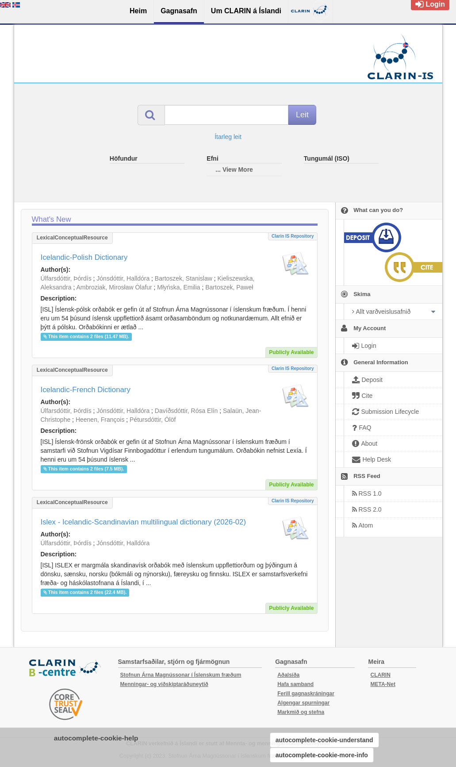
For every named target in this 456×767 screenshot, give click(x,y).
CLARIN (380, 675)
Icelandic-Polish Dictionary (84, 257)
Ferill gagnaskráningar (305, 693)
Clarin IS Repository (293, 236)
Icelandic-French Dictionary (85, 389)
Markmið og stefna (300, 712)
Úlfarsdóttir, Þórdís (66, 278)
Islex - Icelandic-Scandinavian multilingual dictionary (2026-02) (143, 522)
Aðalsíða (288, 675)
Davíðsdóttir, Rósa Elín (186, 410)
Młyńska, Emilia (178, 287)
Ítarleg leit (228, 136)
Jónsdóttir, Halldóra (122, 278)
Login (430, 4)
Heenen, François (100, 419)
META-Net (382, 684)
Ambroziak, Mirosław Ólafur (114, 287)
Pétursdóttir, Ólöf (153, 419)
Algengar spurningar (303, 703)
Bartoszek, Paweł (229, 287)
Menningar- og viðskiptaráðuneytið (164, 684)
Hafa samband (295, 684)
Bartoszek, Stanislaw (183, 278)
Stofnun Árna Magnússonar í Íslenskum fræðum (180, 675)
